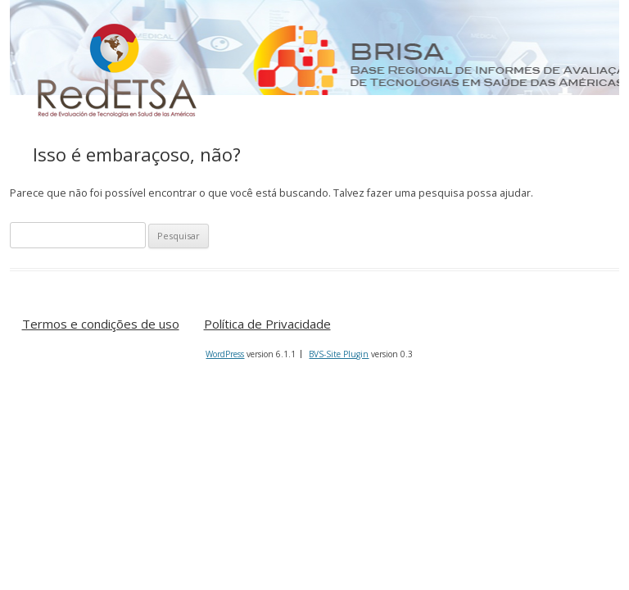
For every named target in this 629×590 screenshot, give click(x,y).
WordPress (225, 354)
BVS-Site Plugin (339, 354)
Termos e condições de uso (100, 324)
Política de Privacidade (267, 324)
